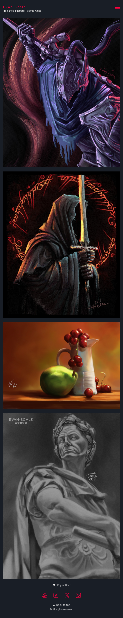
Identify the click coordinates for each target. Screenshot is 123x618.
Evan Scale (14, 7)
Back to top (61, 605)
